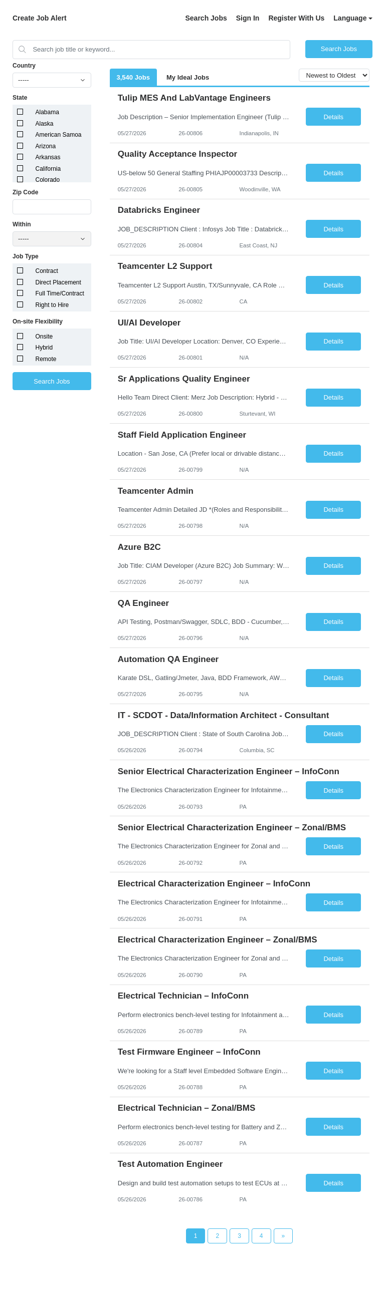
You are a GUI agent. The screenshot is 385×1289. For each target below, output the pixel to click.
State (20, 97)
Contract (47, 270)
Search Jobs (206, 18)
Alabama (47, 112)
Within (22, 224)
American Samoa (59, 134)
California (48, 168)
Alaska (45, 123)
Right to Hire (52, 304)
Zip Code (25, 192)
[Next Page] (283, 1235)
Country (24, 65)
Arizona (46, 146)
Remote (46, 359)
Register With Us (296, 18)
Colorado (48, 179)
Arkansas (48, 157)
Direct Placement (58, 282)
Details (333, 117)
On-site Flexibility (38, 321)
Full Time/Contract (60, 293)
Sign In (248, 18)
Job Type (26, 256)
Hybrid (44, 347)
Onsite (44, 336)
